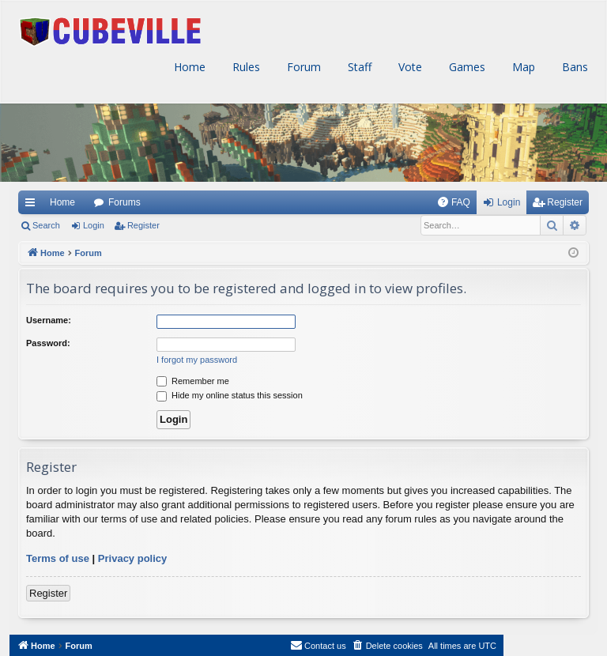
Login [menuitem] (508, 202)
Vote (408, 66)
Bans (573, 66)
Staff (358, 66)
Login (93, 225)
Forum (302, 66)
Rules (244, 66)
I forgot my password (196, 359)
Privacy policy (132, 558)
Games (465, 66)
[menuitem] (454, 202)
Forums (124, 202)
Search (46, 225)
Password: (48, 343)
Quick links (29, 202)
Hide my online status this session (229, 395)
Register (143, 225)
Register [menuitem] (564, 202)
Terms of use (57, 558)
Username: (48, 320)
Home (188, 66)
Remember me (192, 381)
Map (522, 66)
